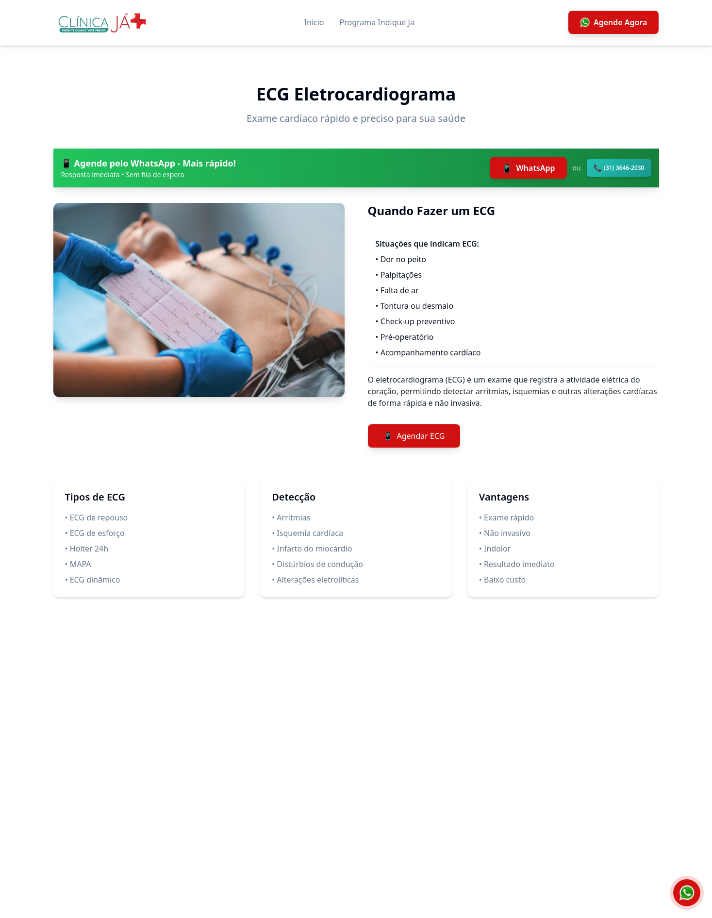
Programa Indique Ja (377, 22)
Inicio (314, 22)
